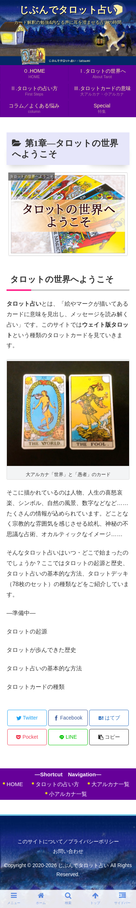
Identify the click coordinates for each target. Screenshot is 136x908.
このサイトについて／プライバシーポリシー (68, 841)
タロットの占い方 (54, 784)
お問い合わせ (68, 851)
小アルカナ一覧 (65, 794)
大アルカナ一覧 (107, 784)
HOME (12, 784)
